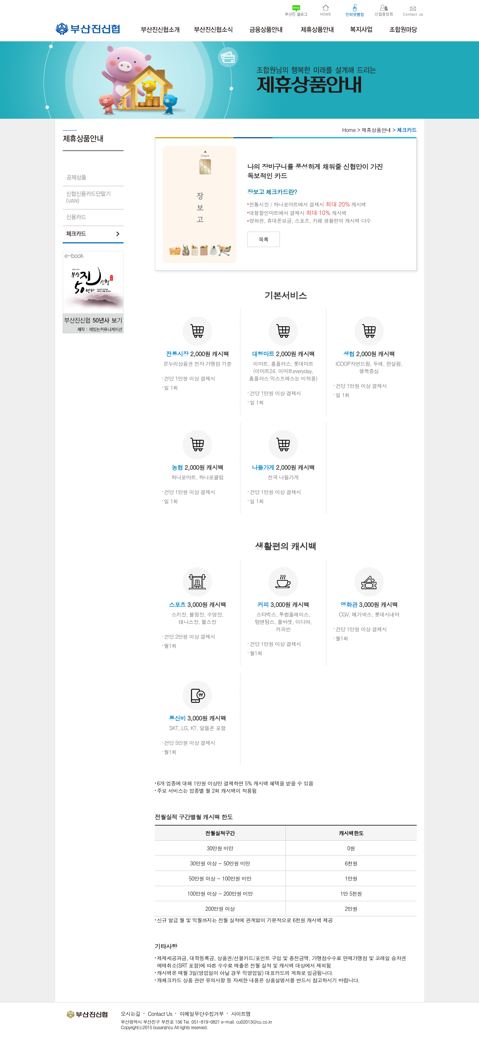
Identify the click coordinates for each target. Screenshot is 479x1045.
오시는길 (130, 1013)
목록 (264, 239)
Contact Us (160, 1013)
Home (348, 129)
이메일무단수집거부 (202, 1013)
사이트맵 (241, 1013)
